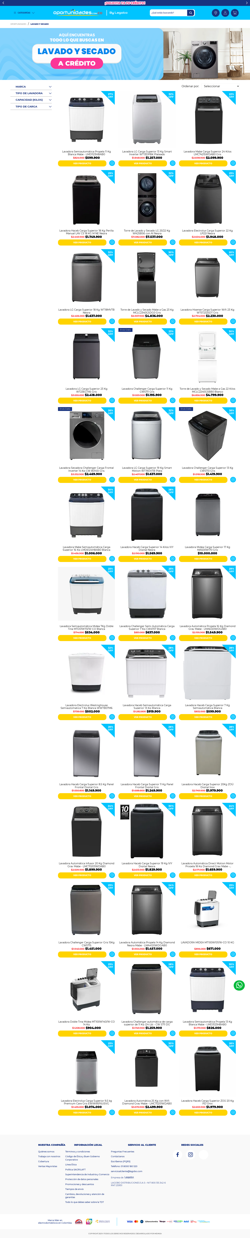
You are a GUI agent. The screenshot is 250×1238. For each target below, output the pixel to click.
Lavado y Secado (40, 24)
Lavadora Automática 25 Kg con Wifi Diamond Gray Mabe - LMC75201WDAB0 (147, 1102)
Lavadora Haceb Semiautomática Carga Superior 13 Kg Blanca (147, 706)
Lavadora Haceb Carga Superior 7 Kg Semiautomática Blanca (207, 706)
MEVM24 (158, 1234)
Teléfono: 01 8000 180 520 (124, 1166)
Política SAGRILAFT (75, 1169)
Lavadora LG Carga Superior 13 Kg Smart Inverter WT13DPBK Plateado (147, 152)
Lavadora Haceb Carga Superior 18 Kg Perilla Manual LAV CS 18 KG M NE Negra (86, 231)
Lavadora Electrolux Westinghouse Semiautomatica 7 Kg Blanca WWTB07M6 (86, 706)
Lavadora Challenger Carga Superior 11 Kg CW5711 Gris (147, 390)
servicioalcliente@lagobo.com (126, 1171)
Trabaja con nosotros (49, 1156)
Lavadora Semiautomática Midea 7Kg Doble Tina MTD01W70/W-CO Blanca (86, 627)
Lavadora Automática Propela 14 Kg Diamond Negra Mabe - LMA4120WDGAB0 (147, 943)
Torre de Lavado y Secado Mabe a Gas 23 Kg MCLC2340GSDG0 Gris (147, 311)
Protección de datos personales (81, 1179)
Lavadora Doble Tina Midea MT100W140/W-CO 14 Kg (86, 1023)
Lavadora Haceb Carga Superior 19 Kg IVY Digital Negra (147, 864)
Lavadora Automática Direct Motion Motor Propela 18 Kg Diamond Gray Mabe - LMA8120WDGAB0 (207, 864)
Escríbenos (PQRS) (120, 1161)
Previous (3, 3)
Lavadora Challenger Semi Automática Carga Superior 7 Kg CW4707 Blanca (146, 627)
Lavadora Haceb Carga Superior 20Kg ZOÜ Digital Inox (208, 785)
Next (246, 3)
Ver (112, 163)
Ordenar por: (190, 86)
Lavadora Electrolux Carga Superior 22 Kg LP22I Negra (207, 231)
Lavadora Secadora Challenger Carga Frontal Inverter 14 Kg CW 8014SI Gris (86, 469)
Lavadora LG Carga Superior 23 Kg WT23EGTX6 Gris (86, 390)
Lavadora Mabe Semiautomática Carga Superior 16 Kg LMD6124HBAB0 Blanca (86, 548)
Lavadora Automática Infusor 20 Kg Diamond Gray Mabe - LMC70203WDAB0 (86, 864)
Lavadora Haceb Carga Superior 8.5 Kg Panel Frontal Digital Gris (86, 785)
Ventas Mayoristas (47, 1166)
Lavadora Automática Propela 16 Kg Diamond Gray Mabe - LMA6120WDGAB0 (207, 627)
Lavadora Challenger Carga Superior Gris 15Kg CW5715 (87, 943)
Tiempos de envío (74, 1189)
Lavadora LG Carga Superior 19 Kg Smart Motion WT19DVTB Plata (147, 469)
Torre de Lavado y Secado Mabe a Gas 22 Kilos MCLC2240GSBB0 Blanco (207, 390)
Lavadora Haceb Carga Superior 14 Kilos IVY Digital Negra (146, 548)
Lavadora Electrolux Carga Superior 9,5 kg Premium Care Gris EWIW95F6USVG (86, 1102)
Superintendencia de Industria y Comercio (87, 1174)
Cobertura (43, 1161)
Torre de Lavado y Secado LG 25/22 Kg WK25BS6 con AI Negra (147, 231)
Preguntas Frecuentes (122, 1151)
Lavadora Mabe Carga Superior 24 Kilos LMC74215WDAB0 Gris (207, 152)
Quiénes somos (46, 1151)
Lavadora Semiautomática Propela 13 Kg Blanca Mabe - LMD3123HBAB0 (207, 1023)
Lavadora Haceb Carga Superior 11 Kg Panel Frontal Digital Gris (147, 785)
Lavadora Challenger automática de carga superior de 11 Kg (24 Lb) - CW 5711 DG (147, 1023)
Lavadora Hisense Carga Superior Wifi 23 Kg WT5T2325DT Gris (207, 311)
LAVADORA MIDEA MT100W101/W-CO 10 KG (207, 942)
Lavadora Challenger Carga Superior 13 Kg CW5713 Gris (207, 469)
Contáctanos (117, 1156)
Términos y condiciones (77, 1151)
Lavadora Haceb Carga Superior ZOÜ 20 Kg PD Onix (207, 1102)
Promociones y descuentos (79, 1184)
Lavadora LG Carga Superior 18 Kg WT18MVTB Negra (86, 311)
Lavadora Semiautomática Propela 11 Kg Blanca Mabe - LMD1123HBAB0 (86, 152)
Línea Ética (71, 1164)
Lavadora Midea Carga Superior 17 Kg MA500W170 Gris (207, 548)
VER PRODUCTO (82, 163)
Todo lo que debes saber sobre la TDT (84, 1202)
